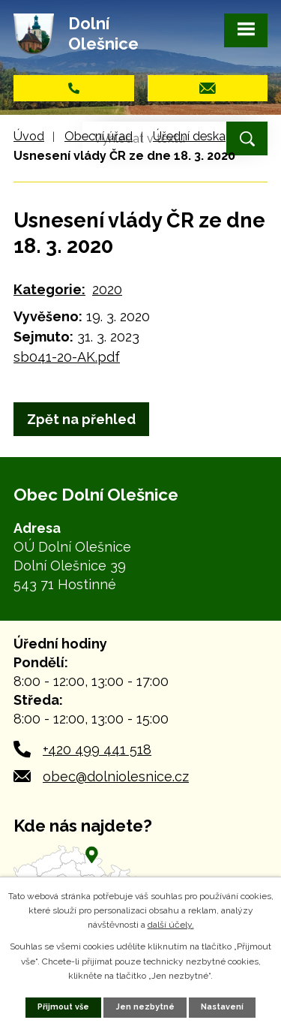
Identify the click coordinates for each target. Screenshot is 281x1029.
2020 (107, 289)
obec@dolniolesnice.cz (116, 776)
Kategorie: (49, 289)
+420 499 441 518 (97, 749)
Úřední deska (189, 136)
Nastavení (222, 1007)
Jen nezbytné (145, 1007)
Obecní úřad (98, 136)
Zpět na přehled (81, 419)
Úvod (28, 136)
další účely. (171, 924)
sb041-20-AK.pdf (66, 357)
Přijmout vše (63, 1007)
